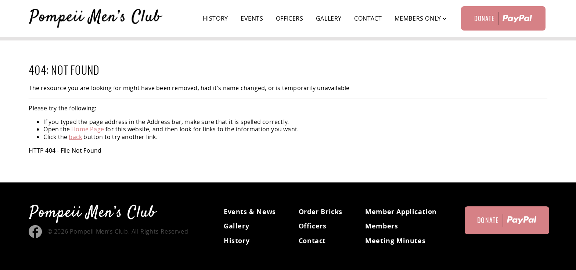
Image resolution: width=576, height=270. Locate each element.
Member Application (401, 211)
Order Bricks (320, 211)
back (75, 137)
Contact (368, 18)
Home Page (87, 129)
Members (381, 226)
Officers (289, 18)
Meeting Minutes (395, 240)
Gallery (329, 18)
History (215, 18)
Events (252, 18)
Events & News (250, 211)
